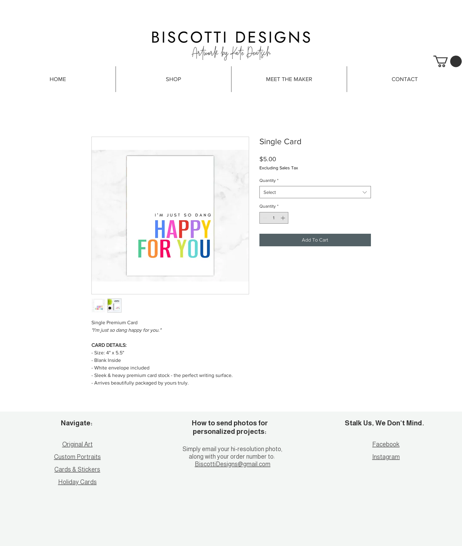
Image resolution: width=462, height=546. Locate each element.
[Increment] (283, 217)
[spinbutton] (274, 217)
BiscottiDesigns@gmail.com (232, 464)
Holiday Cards (77, 481)
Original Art (77, 444)
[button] (447, 61)
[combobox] (315, 192)
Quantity (269, 180)
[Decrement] (264, 217)
